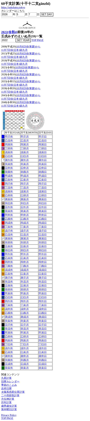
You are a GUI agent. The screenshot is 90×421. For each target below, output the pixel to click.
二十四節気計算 (10, 395)
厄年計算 (6, 402)
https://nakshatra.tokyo (13, 7)
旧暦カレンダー (10, 381)
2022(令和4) (9, 32)
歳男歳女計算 (9, 405)
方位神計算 (7, 398)
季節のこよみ (9, 385)
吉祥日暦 (6, 388)
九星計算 (6, 378)
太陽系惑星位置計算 (13, 392)
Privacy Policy (9, 415)
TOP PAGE (38, 40)
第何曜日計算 (9, 409)
